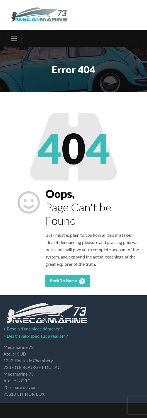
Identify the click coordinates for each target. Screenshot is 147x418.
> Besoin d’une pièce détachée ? (33, 328)
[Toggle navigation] (14, 38)
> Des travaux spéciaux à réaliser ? (35, 336)
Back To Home (67, 281)
